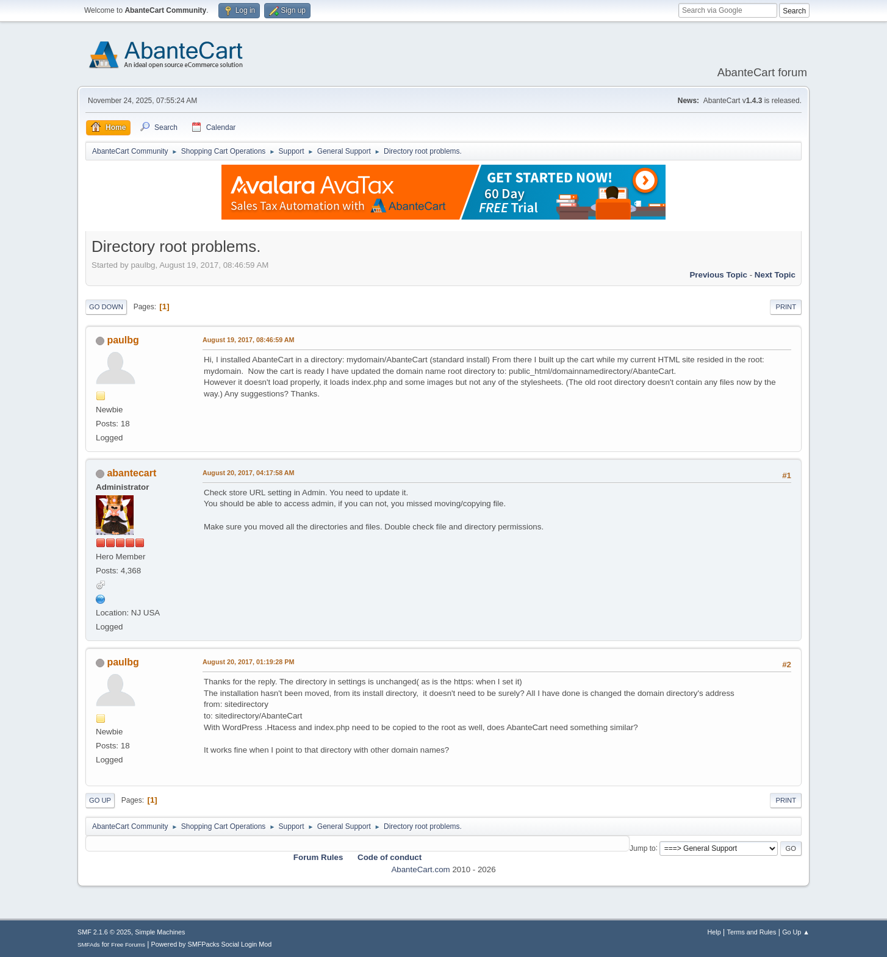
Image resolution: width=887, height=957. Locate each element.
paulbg (122, 340)
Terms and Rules (752, 932)
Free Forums (128, 944)
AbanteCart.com (420, 869)
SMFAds (88, 944)
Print (785, 306)
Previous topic (718, 274)
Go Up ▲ (796, 932)
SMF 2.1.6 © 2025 (104, 932)
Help (714, 932)
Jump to (643, 848)
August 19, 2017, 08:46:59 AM (249, 339)
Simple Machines (160, 932)
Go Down (106, 306)
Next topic (775, 274)
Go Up (100, 800)
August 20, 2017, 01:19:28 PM (248, 661)
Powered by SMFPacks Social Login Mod (211, 944)
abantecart (131, 473)
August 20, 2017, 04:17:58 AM (249, 472)
